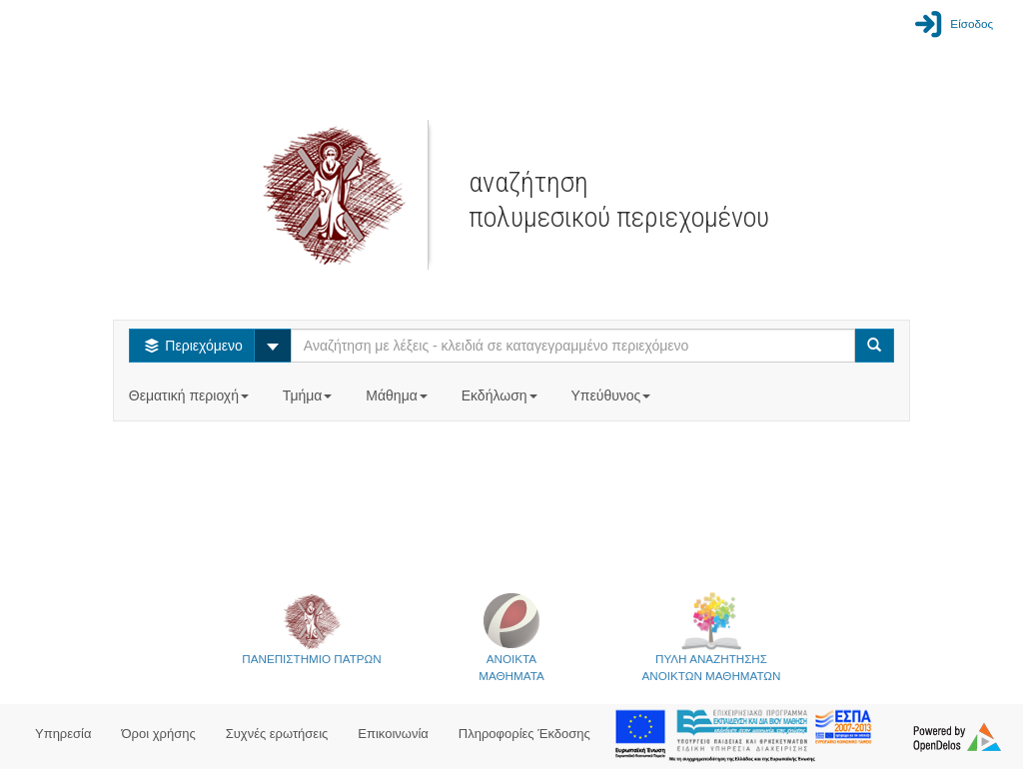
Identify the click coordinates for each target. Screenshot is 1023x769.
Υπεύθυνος (612, 395)
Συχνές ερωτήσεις (277, 733)
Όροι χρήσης (159, 733)
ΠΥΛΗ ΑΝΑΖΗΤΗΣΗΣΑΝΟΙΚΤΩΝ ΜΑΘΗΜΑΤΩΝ (711, 636)
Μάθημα (398, 395)
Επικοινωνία (393, 733)
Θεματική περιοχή (191, 395)
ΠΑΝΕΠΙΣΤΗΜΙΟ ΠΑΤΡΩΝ (311, 628)
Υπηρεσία (63, 733)
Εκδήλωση (501, 395)
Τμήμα (309, 395)
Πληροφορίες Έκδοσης (524, 733)
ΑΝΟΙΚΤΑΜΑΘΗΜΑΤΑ (511, 636)
